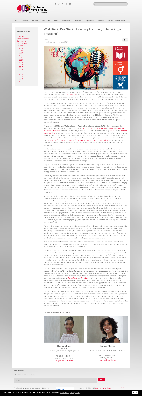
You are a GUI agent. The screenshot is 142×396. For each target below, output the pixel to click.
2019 (21, 62)
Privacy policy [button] (75, 393)
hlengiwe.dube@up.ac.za (64, 361)
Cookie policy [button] (64, 393)
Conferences (21, 41)
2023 (21, 53)
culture (112, 131)
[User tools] (125, 39)
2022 (21, 55)
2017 (21, 67)
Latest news (21, 36)
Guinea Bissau (73, 278)
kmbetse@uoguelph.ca (107, 360)
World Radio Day (70, 95)
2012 (21, 79)
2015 (21, 72)
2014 (21, 74)
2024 (21, 50)
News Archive (21, 46)
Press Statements (23, 39)
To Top (123, 388)
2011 (21, 81)
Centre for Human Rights (103, 388)
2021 (21, 58)
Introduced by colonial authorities (94, 128)
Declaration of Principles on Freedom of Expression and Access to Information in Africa (78, 140)
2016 (21, 69)
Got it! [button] (135, 393)
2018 (21, 65)
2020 (21, 60)
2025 (21, 48)
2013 (21, 76)
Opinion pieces (22, 43)
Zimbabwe (85, 278)
